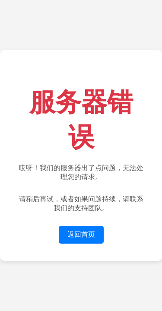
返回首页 (81, 234)
